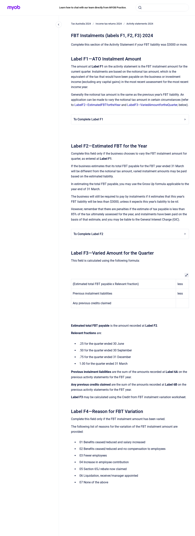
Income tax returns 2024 (109, 23)
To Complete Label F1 (130, 119)
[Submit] (140, 8)
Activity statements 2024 (139, 23)
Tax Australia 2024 (81, 23)
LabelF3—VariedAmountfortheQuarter (152, 105)
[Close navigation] (59, 24)
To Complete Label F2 (130, 234)
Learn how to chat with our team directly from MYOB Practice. (92, 7)
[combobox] (162, 7)
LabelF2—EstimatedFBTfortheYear (97, 105)
